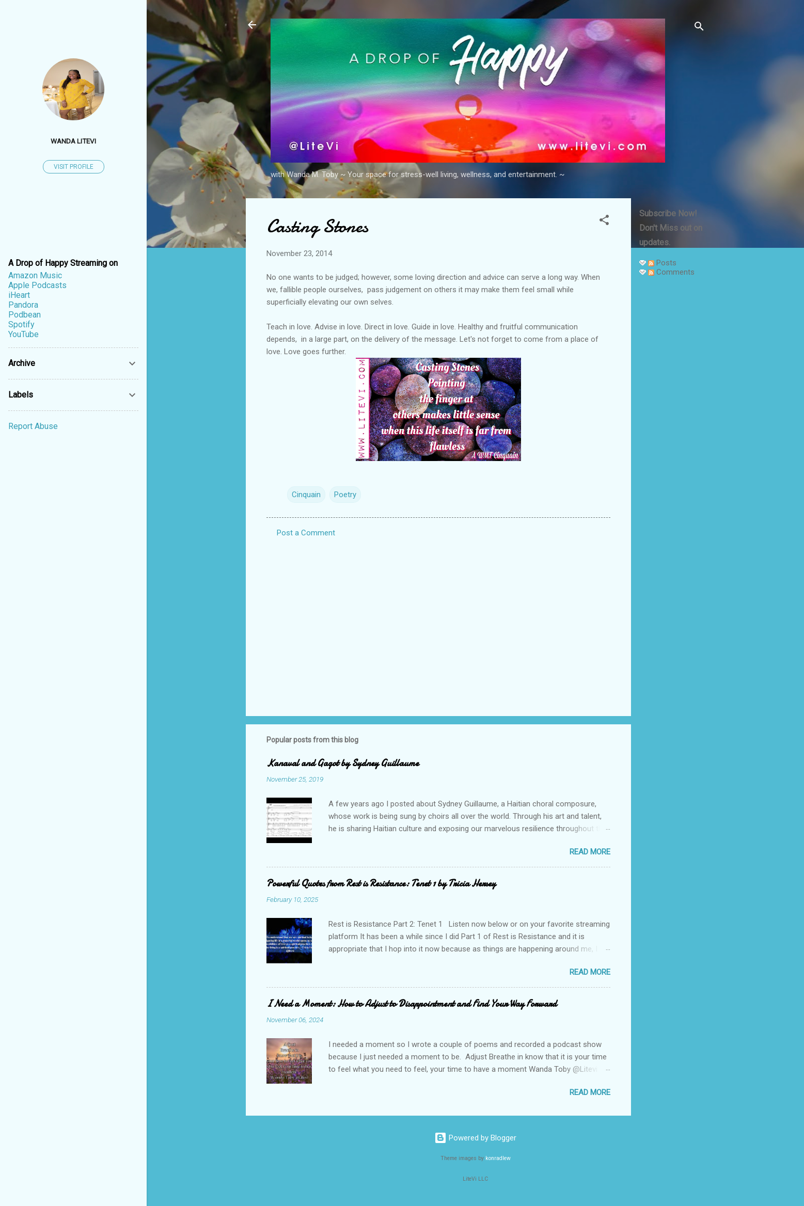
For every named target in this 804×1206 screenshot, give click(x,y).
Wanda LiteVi (73, 141)
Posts (662, 262)
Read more (590, 851)
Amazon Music (35, 275)
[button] (604, 222)
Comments (671, 272)
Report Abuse (33, 426)
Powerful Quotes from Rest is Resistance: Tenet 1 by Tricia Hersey (381, 883)
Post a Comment (306, 532)
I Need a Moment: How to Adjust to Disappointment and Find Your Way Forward (411, 1003)
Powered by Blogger (475, 1137)
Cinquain (306, 494)
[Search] (699, 28)
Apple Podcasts (37, 285)
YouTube (23, 334)
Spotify (21, 324)
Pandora (23, 305)
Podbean (24, 315)
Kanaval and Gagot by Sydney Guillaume (342, 763)
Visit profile (73, 166)
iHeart (19, 295)
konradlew (498, 1158)
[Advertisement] (672, 440)
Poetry (345, 494)
